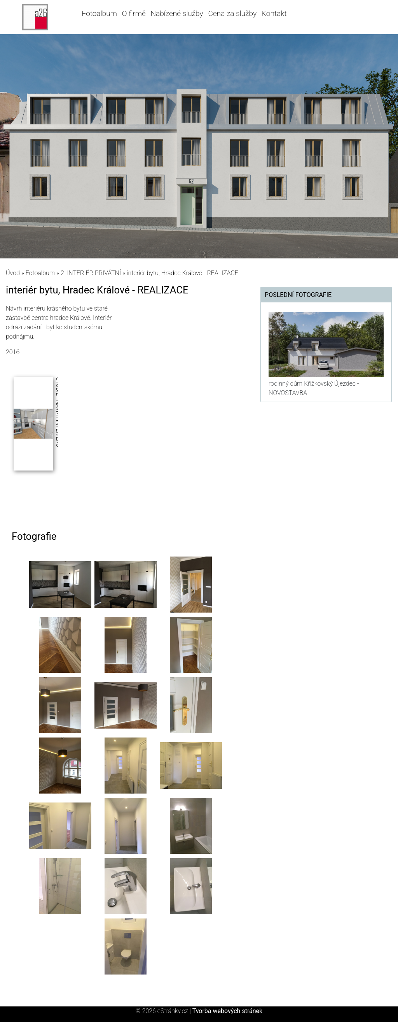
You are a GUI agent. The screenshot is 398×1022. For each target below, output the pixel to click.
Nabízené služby (176, 13)
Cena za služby (232, 13)
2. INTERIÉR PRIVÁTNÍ (91, 273)
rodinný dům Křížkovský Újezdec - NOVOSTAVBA (314, 388)
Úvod (13, 273)
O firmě (134, 13)
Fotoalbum (99, 13)
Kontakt (274, 13)
